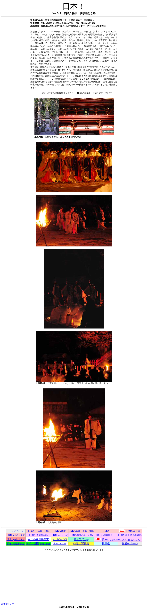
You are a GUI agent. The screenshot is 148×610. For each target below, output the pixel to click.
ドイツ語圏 (16, 543)
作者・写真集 (81, 543)
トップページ (16, 531)
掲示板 (106, 543)
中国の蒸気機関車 (38, 539)
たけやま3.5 (60, 539)
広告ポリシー (7, 603)
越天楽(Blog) (81, 539)
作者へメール (130, 543)
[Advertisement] (74, 577)
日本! (38, 531)
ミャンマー (59, 543)
